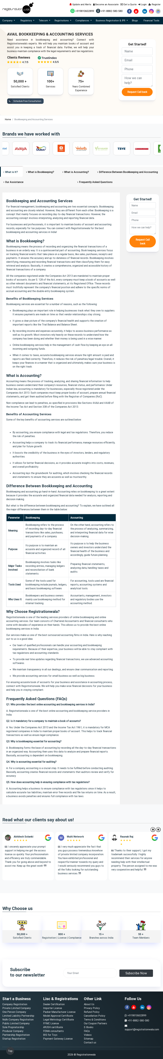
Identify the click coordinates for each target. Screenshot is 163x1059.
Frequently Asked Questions (96, 182)
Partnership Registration (16, 1034)
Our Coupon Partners (95, 1023)
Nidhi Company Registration (18, 1019)
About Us (89, 1004)
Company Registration (14, 1004)
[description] (137, 80)
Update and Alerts (80, 4)
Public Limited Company (16, 1023)
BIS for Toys (50, 1034)
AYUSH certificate (53, 1027)
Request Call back (137, 91)
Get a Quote (128, 4)
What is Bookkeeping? (41, 172)
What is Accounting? (76, 172)
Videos (88, 1034)
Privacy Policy (92, 1008)
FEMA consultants (53, 1031)
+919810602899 (82, 11)
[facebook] (129, 11)
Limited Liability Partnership (18, 1015)
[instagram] (151, 11)
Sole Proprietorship (13, 1027)
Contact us (90, 1042)
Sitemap (88, 1038)
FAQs (87, 1031)
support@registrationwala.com (142, 1029)
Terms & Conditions (95, 1019)
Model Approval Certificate (58, 1015)
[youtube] (136, 11)
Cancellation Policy (94, 1015)
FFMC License (51, 1023)
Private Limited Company (16, 1008)
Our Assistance (14, 182)
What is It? (11, 172)
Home (8, 119)
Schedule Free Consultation (24, 101)
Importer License (52, 1008)
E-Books (88, 1027)
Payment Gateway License (58, 1038)
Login (142, 4)
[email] (137, 60)
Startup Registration (13, 1038)
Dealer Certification (54, 1004)
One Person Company (14, 1011)
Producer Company (12, 1031)
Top (10, 1050)
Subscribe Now (136, 973)
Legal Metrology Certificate (58, 1019)
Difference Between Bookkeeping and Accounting (128, 172)
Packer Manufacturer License (59, 1011)
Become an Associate (106, 4)
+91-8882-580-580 (109, 11)
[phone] (137, 69)
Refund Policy (91, 1011)
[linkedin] (144, 11)
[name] (137, 51)
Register (155, 4)
